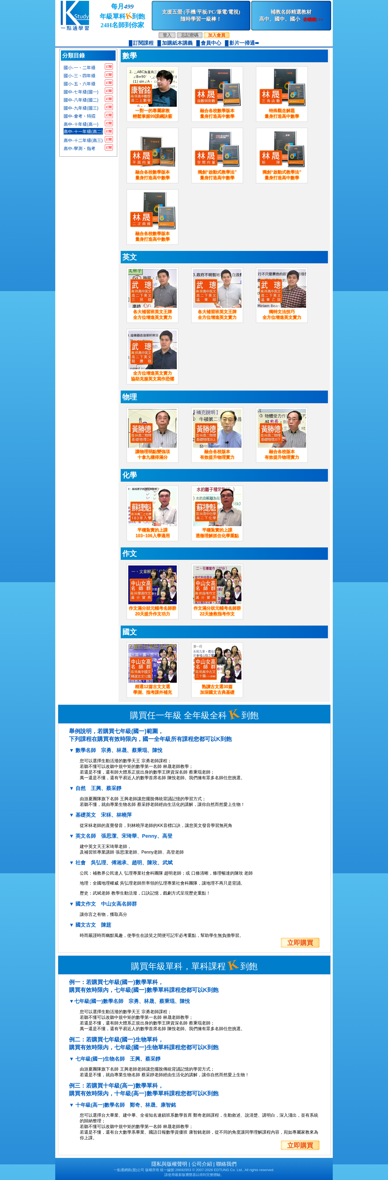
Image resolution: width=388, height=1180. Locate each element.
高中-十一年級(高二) (83, 131)
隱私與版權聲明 (169, 1164)
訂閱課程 (143, 43)
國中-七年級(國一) (81, 91)
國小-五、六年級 (79, 83)
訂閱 (109, 66)
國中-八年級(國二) (81, 99)
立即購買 (300, 942)
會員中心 (211, 43)
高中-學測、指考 (79, 148)
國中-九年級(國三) (81, 107)
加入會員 (216, 35)
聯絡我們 (226, 1164)
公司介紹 (202, 1164)
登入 (167, 35)
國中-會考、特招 (79, 115)
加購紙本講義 (177, 43)
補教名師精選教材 (291, 15)
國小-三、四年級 (79, 75)
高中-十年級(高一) (81, 123)
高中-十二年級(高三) (83, 140)
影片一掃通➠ (244, 43)
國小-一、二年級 (79, 67)
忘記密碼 (189, 35)
